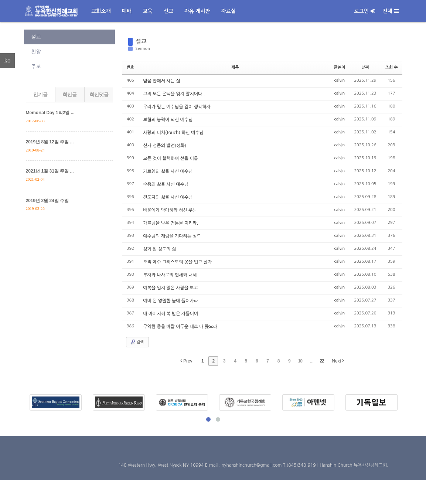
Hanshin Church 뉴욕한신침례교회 (353, 465)
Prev (186, 361)
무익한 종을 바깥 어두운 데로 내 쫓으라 (180, 326)
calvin (339, 80)
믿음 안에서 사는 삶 (161, 81)
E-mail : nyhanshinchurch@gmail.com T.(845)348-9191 (262, 465)
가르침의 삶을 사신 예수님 (167, 171)
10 (300, 361)
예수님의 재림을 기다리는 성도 (172, 236)
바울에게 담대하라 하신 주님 (170, 210)
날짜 (365, 67)
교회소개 (101, 11)
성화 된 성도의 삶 (159, 249)
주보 (36, 66)
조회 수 (391, 67)
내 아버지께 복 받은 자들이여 (170, 314)
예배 (127, 11)
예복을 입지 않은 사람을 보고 (170, 288)
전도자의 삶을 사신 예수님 (167, 197)
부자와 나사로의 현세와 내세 (170, 275)
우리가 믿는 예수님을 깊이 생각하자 (177, 107)
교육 (147, 11)
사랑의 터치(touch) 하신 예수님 (173, 132)
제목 (235, 67)
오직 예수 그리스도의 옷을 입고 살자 (177, 262)
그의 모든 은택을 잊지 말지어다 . (174, 94)
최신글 (69, 94)
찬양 (36, 51)
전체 (390, 11)
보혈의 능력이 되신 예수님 (167, 120)
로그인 (364, 11)
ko (7, 60)
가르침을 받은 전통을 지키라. (170, 223)
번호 (130, 67)
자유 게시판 (197, 11)
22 (322, 361)
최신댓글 (99, 94)
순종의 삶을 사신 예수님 (165, 184)
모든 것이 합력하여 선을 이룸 (170, 158)
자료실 (228, 11)
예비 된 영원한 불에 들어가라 (170, 301)
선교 (168, 11)
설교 (36, 37)
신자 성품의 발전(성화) (164, 145)
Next (338, 361)
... (311, 361)
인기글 (40, 94)
